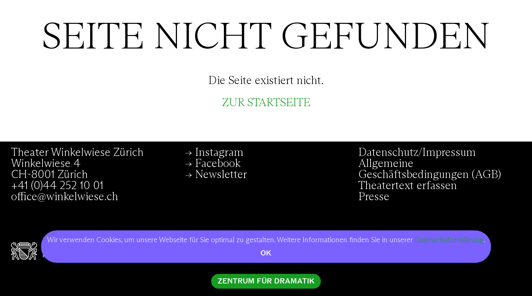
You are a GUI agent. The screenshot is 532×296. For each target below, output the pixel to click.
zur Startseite (266, 102)
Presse (373, 196)
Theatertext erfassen (407, 185)
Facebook (218, 163)
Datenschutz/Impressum (417, 152)
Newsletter (221, 174)
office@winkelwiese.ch (64, 196)
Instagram (219, 152)
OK (266, 253)
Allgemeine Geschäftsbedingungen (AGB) (429, 169)
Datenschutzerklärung (449, 240)
